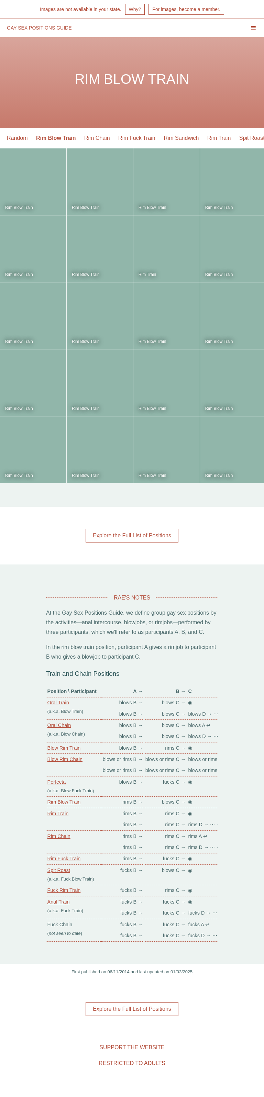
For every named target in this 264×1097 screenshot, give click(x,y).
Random (17, 138)
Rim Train (219, 138)
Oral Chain (59, 725)
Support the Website (131, 1047)
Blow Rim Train (64, 748)
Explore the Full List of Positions (132, 535)
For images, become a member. (186, 9)
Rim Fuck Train (136, 138)
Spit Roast (58, 870)
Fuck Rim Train (64, 890)
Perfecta (56, 782)
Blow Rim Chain (64, 759)
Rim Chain (97, 138)
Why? (135, 9)
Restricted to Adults (132, 1063)
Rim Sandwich (181, 138)
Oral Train (58, 702)
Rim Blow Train (56, 138)
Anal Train (58, 902)
